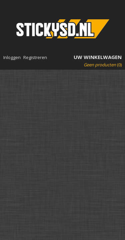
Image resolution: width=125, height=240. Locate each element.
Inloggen (12, 57)
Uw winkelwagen (98, 57)
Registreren (35, 57)
